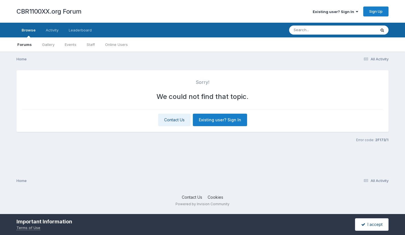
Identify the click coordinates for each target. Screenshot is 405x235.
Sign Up (376, 11)
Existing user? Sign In (335, 11)
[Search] (317, 30)
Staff (91, 44)
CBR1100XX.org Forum (49, 11)
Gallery (48, 44)
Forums (24, 44)
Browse (29, 32)
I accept (372, 224)
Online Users (116, 44)
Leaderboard (80, 30)
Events (70, 44)
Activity (52, 30)
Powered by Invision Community (202, 204)
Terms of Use (28, 227)
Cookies (215, 197)
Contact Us (174, 119)
